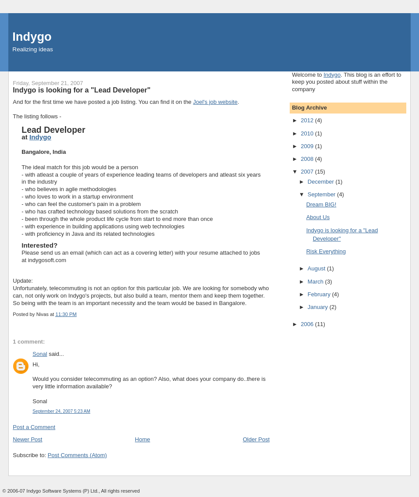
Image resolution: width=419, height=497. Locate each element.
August (317, 268)
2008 (308, 159)
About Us (318, 217)
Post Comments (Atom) (77, 455)
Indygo (31, 36)
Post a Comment (34, 427)
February (320, 294)
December (322, 181)
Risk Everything (326, 251)
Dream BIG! (321, 204)
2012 (308, 120)
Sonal (39, 354)
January (319, 307)
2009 (308, 146)
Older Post (256, 439)
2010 (308, 133)
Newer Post (27, 439)
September (322, 194)
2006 (308, 324)
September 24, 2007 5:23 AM (61, 411)
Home (142, 439)
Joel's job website (215, 102)
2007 (308, 171)
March (316, 281)
